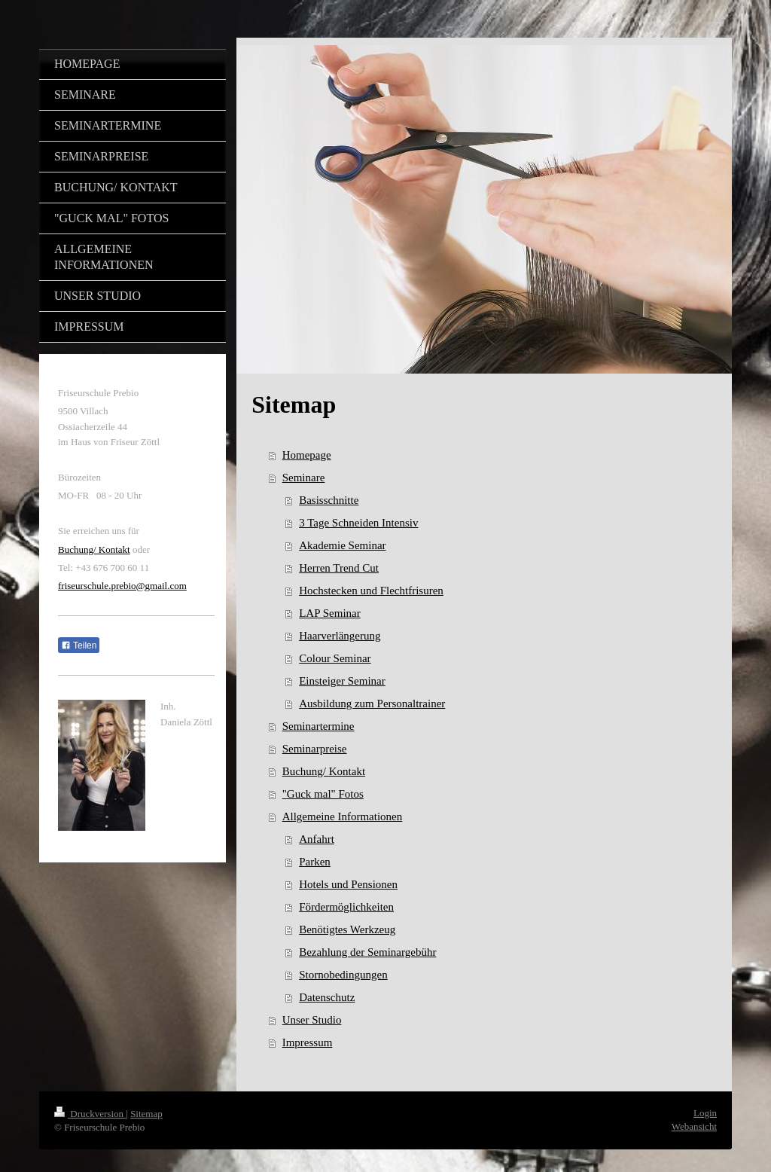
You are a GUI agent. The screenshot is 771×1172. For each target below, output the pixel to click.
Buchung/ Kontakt (323, 771)
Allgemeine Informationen (342, 816)
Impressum (307, 1042)
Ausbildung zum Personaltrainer (372, 703)
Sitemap (146, 1113)
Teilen (78, 645)
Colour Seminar (334, 658)
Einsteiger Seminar (342, 681)
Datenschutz (327, 997)
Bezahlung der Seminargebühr (367, 952)
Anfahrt (316, 839)
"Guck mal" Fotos (323, 794)
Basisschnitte (328, 500)
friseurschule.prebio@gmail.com (122, 585)
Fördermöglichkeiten (346, 907)
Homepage (306, 455)
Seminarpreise (314, 749)
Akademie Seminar (342, 545)
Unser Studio (312, 1020)
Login (705, 1113)
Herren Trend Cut (339, 568)
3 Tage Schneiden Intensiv (358, 523)
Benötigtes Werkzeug (347, 929)
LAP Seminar (330, 613)
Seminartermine (318, 726)
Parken (315, 862)
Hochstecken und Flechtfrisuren (371, 590)
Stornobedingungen (343, 975)
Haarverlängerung (339, 636)
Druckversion (90, 1113)
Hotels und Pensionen (348, 884)
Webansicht (694, 1126)
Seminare (303, 478)
